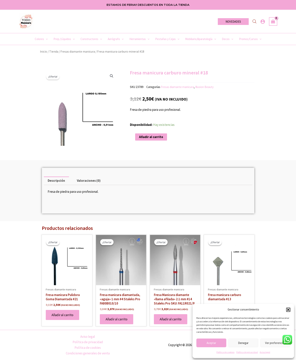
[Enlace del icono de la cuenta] (262, 21)
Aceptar (211, 343)
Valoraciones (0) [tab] (89, 180)
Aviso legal (265, 352)
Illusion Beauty (204, 87)
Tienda (53, 51)
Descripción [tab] (56, 180)
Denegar (243, 343)
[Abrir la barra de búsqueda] (254, 21)
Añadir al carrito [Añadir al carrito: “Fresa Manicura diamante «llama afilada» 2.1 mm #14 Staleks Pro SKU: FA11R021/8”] (171, 319)
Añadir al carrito (151, 137)
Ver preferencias (275, 343)
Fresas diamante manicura (77, 51)
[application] (46, 39)
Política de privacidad (247, 352)
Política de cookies (225, 352)
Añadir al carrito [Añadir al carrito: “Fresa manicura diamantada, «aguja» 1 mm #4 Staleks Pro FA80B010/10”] (116, 319)
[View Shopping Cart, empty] (273, 21)
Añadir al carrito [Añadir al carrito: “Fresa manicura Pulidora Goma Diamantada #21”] (62, 315)
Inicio (43, 51)
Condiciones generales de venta (88, 353)
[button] (288, 310)
